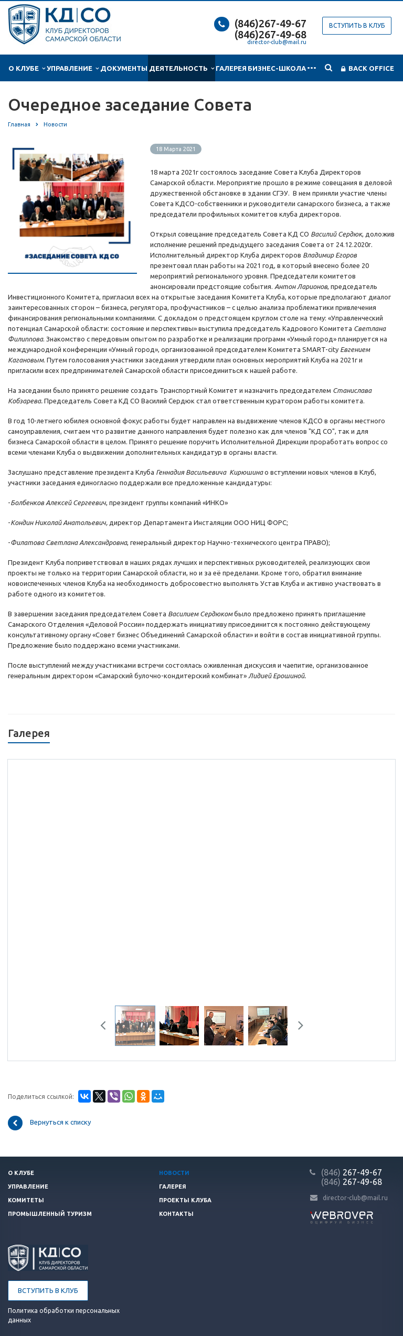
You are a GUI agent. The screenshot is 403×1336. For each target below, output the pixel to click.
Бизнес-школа (277, 68)
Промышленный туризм (50, 1214)
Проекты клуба (185, 1200)
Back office (367, 68)
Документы (123, 68)
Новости (174, 1173)
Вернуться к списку (49, 1123)
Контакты (176, 1214)
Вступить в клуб (357, 25)
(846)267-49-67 (270, 23)
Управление (73, 68)
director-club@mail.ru (276, 42)
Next (297, 1027)
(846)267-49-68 (270, 34)
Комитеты (26, 1200)
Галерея (231, 68)
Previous (107, 1027)
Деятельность (181, 68)
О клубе (26, 68)
